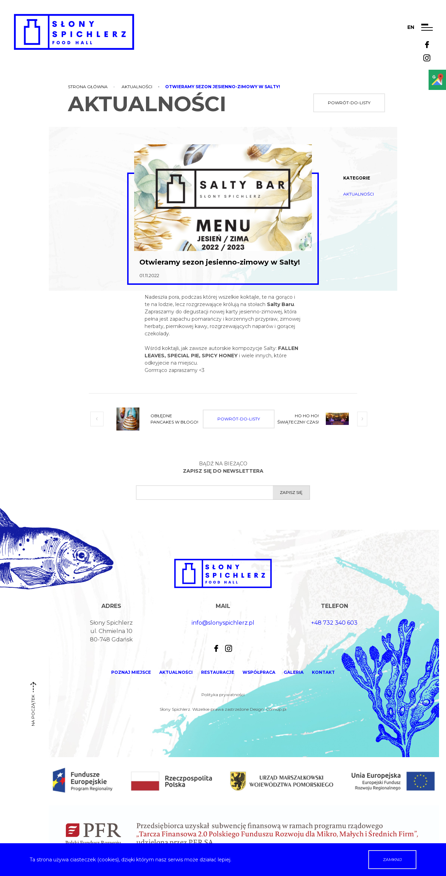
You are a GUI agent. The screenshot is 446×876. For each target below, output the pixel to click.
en (410, 27)
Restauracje (217, 672)
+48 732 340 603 (334, 622)
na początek (33, 706)
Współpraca (259, 672)
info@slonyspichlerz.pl (223, 622)
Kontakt (323, 672)
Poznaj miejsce (131, 672)
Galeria (293, 672)
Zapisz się (291, 492)
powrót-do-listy (349, 102)
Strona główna (88, 86)
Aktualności (137, 86)
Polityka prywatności (223, 694)
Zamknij (392, 859)
